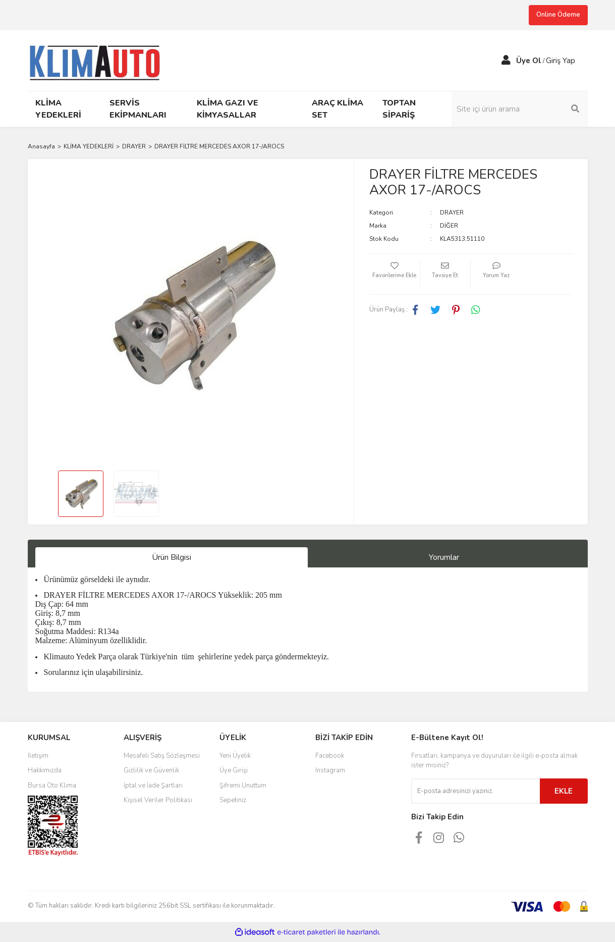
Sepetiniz (232, 800)
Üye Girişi (233, 770)
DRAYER (452, 212)
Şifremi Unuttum (242, 785)
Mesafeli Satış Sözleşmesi (162, 755)
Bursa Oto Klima (52, 785)
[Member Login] (506, 60)
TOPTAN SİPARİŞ (399, 109)
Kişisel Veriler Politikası (158, 800)
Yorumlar (444, 557)
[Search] (520, 109)
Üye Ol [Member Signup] (528, 61)
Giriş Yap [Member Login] (560, 61)
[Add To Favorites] (394, 274)
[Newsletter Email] (475, 791)
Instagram (330, 770)
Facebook (329, 755)
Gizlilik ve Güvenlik (151, 770)
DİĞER (449, 226)
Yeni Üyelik (235, 755)
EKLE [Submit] (563, 791)
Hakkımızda (45, 770)
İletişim (38, 755)
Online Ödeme (558, 14)
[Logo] (99, 60)
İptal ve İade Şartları (153, 785)
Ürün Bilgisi (171, 557)
